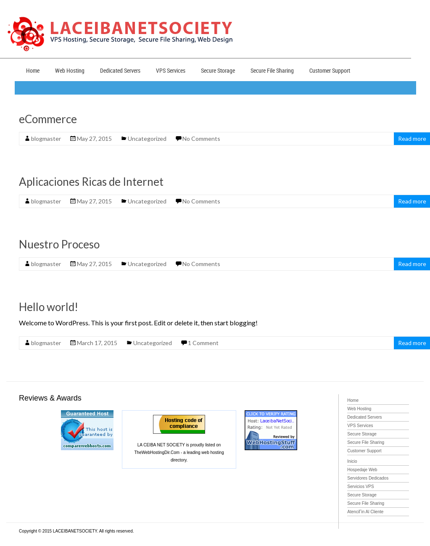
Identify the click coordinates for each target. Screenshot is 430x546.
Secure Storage (218, 70)
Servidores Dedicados (367, 478)
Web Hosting (69, 70)
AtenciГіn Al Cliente (365, 511)
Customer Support (329, 70)
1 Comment (203, 342)
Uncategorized (147, 138)
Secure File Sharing (272, 70)
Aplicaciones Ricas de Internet (91, 181)
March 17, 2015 (97, 342)
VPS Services (170, 70)
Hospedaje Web (362, 469)
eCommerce (48, 119)
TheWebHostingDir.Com (156, 452)
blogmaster (46, 138)
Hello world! (48, 307)
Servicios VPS (360, 486)
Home (33, 70)
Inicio (352, 461)
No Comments (201, 138)
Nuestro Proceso (59, 244)
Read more (412, 138)
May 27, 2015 (94, 138)
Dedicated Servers (120, 70)
